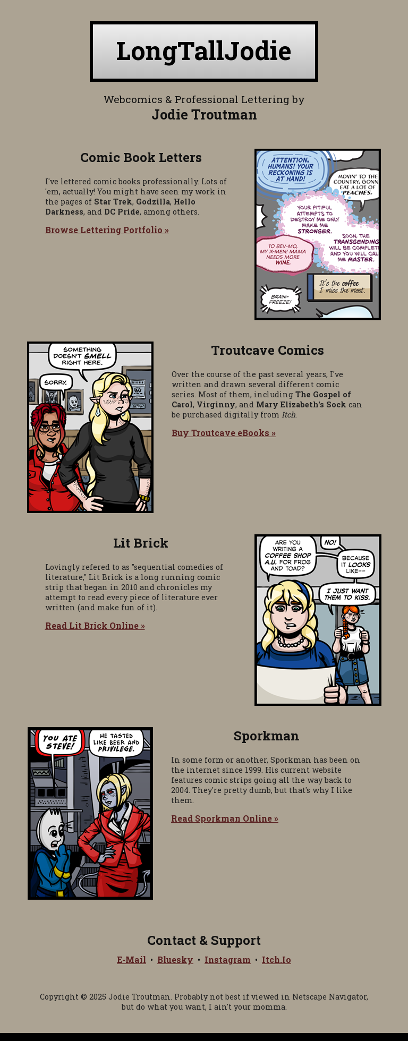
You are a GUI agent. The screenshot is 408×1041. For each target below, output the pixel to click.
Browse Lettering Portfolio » (107, 229)
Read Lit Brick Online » (95, 625)
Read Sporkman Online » (224, 818)
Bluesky (175, 959)
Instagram (228, 959)
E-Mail (131, 959)
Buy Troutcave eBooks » (224, 432)
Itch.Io (276, 959)
